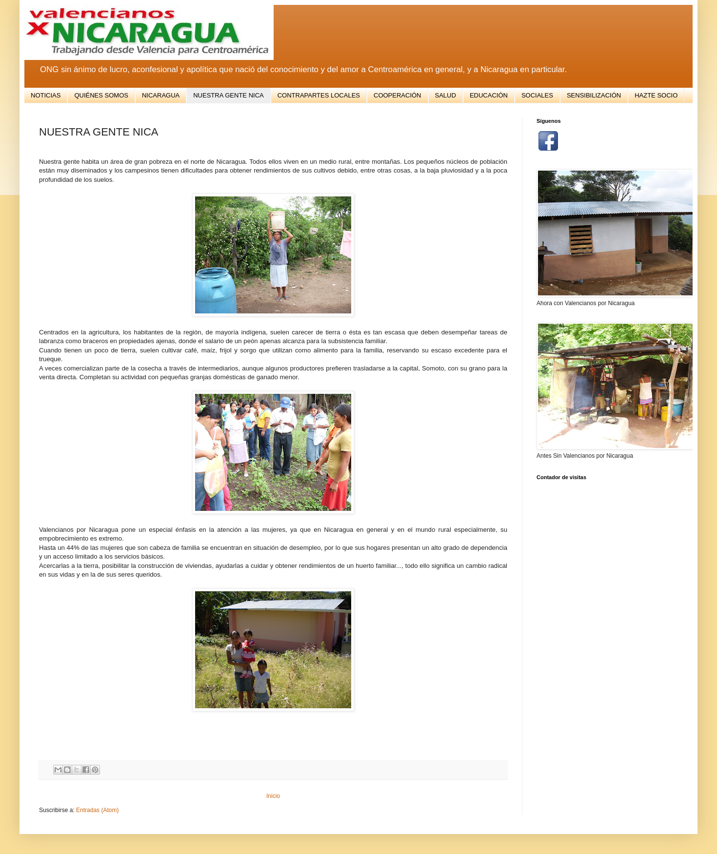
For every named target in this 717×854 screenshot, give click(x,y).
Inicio (273, 796)
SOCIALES (537, 95)
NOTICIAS (45, 95)
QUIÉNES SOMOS (101, 95)
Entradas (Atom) (97, 810)
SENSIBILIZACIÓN (594, 95)
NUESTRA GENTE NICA (228, 95)
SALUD (445, 95)
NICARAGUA (160, 95)
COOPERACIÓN (397, 95)
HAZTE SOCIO (656, 95)
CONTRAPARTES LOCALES (319, 95)
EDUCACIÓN (489, 95)
